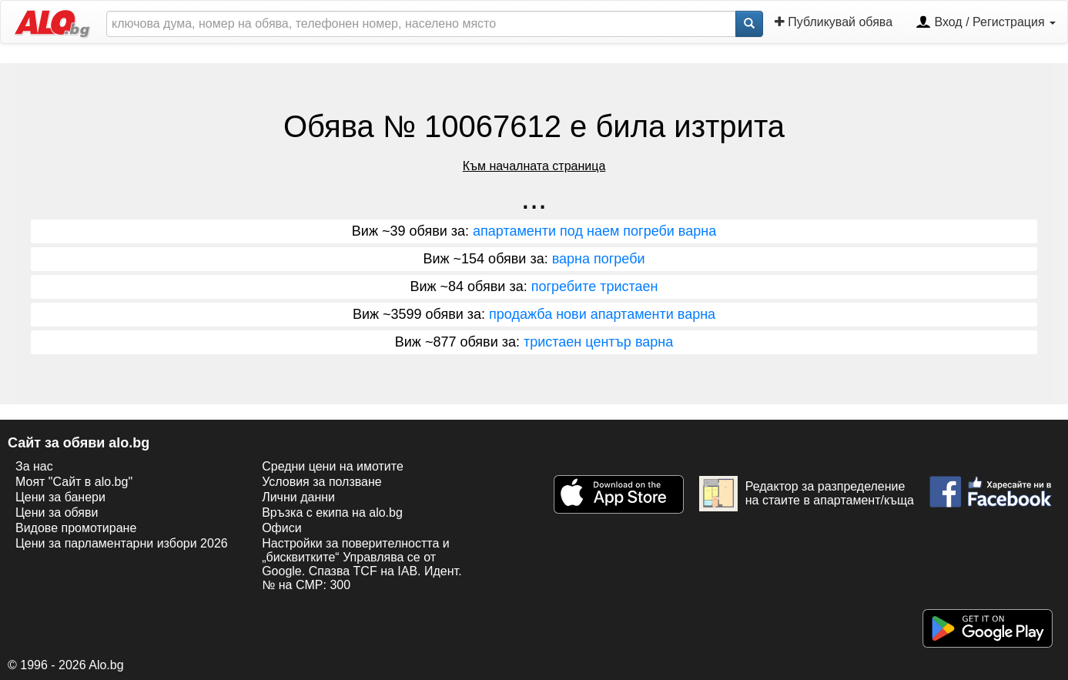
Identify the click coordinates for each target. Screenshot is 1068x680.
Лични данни (298, 497)
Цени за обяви (56, 512)
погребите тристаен (594, 286)
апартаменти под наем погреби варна (594, 231)
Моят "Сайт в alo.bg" (73, 481)
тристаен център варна (598, 342)
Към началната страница (534, 166)
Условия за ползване (322, 481)
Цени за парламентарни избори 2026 (121, 543)
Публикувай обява (833, 21)
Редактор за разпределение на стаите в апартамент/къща (806, 493)
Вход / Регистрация (986, 23)
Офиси (281, 527)
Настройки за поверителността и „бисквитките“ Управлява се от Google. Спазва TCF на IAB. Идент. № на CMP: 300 (361, 564)
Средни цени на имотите (332, 466)
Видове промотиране (75, 527)
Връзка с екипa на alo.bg (332, 512)
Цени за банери (60, 497)
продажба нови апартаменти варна (602, 314)
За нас (34, 466)
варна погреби (598, 258)
